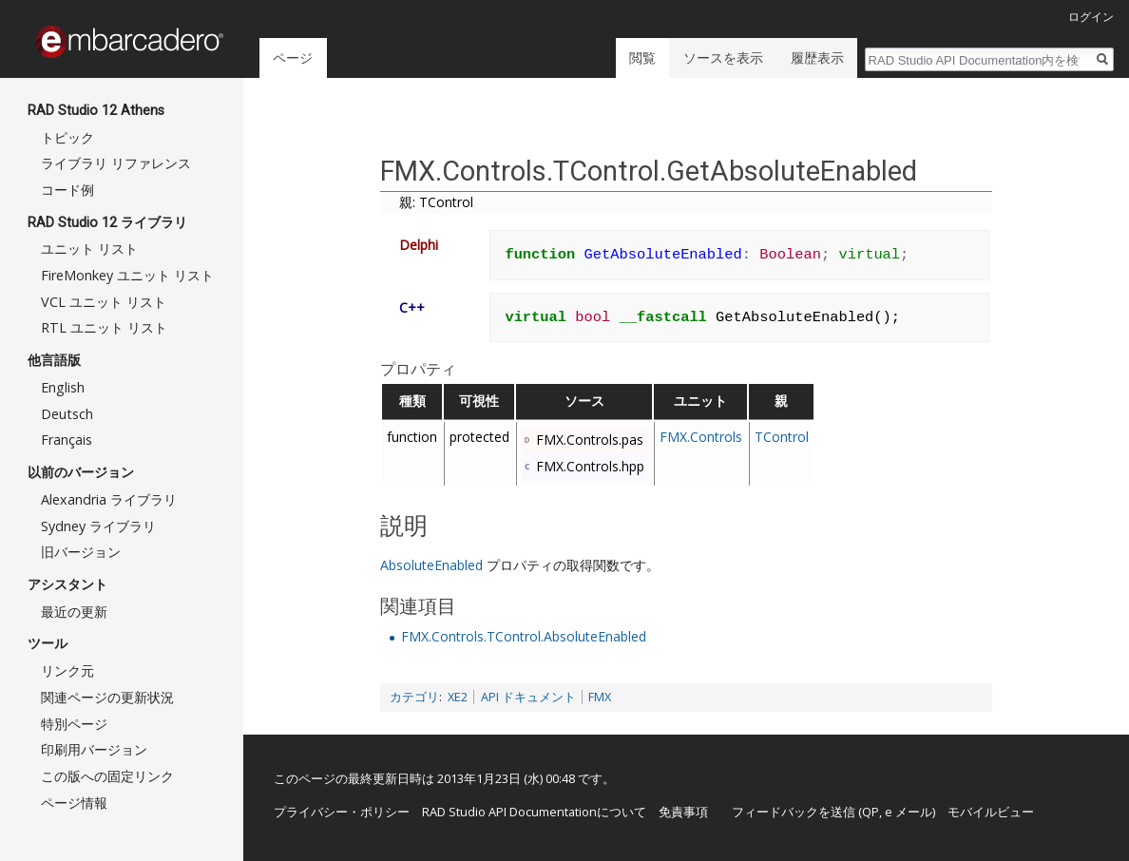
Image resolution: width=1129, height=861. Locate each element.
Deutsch (67, 414)
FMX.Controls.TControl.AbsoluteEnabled (523, 636)
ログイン (1091, 17)
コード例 (67, 190)
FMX (599, 697)
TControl (782, 437)
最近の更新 (74, 612)
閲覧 (642, 57)
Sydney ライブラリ (98, 526)
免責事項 (683, 811)
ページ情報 (74, 803)
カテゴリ (414, 697)
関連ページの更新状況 (107, 697)
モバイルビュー (990, 811)
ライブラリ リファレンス (116, 163)
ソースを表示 (723, 57)
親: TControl (436, 202)
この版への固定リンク (107, 776)
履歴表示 (817, 57)
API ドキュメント (528, 697)
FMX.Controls (701, 437)
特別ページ (74, 724)
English (63, 387)
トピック (67, 137)
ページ (293, 57)
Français (66, 439)
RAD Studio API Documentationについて (534, 811)
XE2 (458, 697)
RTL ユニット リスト (104, 327)
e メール (908, 811)
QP (870, 811)
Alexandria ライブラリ (109, 499)
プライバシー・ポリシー (342, 811)
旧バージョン (81, 552)
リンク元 (67, 670)
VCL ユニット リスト (103, 302)
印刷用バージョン (94, 749)
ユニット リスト (89, 248)
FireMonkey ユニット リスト (127, 275)
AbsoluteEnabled (431, 565)
